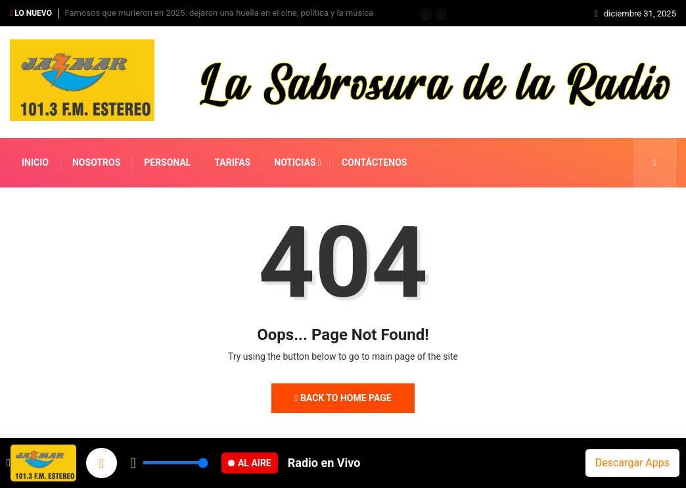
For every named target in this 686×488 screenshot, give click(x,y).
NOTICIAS (294, 162)
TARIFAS (232, 162)
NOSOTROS (96, 162)
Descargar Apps (632, 462)
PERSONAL (167, 162)
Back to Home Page (342, 398)
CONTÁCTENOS (374, 162)
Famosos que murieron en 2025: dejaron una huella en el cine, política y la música (218, 13)
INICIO (35, 162)
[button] (425, 15)
